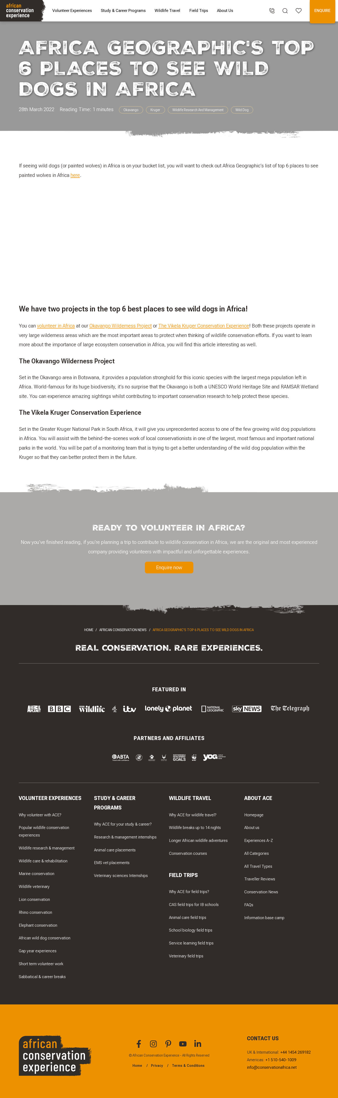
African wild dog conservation (44, 937)
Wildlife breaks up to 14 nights (195, 827)
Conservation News (261, 891)
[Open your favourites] (298, 10)
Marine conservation (36, 873)
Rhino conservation (35, 912)
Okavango (131, 110)
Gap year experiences (37, 950)
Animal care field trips (187, 917)
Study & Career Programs (123, 10)
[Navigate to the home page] (23, 10)
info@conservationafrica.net (272, 1067)
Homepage (253, 814)
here (75, 175)
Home (88, 630)
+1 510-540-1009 (280, 1059)
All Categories (256, 853)
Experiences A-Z (258, 840)
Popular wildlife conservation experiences (44, 831)
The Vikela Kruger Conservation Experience (203, 326)
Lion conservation (34, 899)
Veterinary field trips (186, 956)
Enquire (322, 10)
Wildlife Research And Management (198, 110)
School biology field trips (190, 930)
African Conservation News (123, 630)
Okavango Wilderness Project (120, 326)
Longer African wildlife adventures (198, 840)
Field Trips (198, 10)
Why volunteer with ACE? (40, 814)
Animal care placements (115, 849)
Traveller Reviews (259, 878)
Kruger (155, 110)
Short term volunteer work (41, 963)
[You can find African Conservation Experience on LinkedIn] (198, 1047)
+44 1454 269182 (295, 1052)
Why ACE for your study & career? (123, 824)
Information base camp (264, 917)
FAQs (248, 904)
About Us (225, 10)
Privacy (157, 1066)
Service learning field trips (191, 943)
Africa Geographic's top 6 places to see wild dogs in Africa (203, 630)
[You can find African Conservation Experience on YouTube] (183, 1047)
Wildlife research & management (47, 847)
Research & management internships (125, 836)
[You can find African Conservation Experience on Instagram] (154, 1047)
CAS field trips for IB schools (194, 904)
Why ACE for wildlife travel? (192, 814)
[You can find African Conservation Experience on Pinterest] (169, 1047)
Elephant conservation (38, 925)
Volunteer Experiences (72, 10)
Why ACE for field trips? (189, 891)
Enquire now (169, 567)
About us (251, 827)
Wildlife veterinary (34, 886)
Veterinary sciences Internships (121, 875)
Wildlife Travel (167, 10)
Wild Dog (242, 110)
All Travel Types (258, 866)
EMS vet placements (112, 862)
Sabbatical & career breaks (42, 976)
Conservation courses (188, 853)
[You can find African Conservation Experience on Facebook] (139, 1047)
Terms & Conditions (188, 1066)
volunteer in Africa (56, 326)
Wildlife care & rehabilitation (43, 860)
